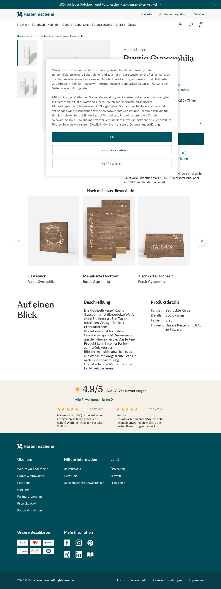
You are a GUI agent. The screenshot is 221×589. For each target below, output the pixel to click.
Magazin (146, 14)
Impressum (196, 580)
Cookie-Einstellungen (167, 580)
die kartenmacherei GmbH (35, 14)
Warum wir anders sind (32, 469)
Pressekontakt (26, 503)
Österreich (117, 469)
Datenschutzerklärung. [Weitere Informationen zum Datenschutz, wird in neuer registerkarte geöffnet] (144, 124)
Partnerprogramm (29, 496)
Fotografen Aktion (29, 510)
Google (104, 106)
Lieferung (70, 476)
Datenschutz (137, 580)
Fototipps (23, 482)
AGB (119, 580)
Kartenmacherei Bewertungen (84, 482)
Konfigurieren (111, 163)
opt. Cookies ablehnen (112, 150)
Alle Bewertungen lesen (92, 399)
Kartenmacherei (26, 36)
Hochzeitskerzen (49, 36)
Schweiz (115, 476)
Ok (112, 137)
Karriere (23, 489)
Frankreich (117, 482)
